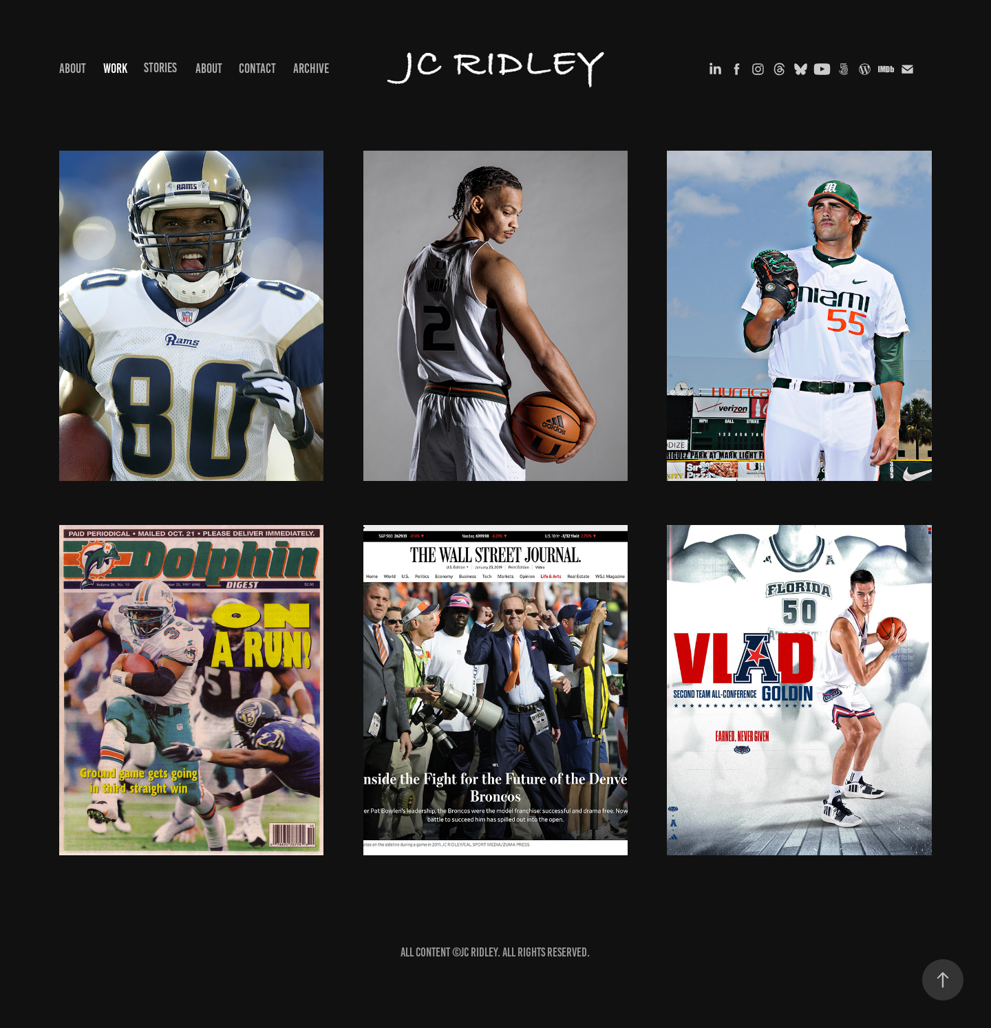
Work (115, 68)
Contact (257, 68)
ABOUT (72, 68)
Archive (311, 68)
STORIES (160, 68)
